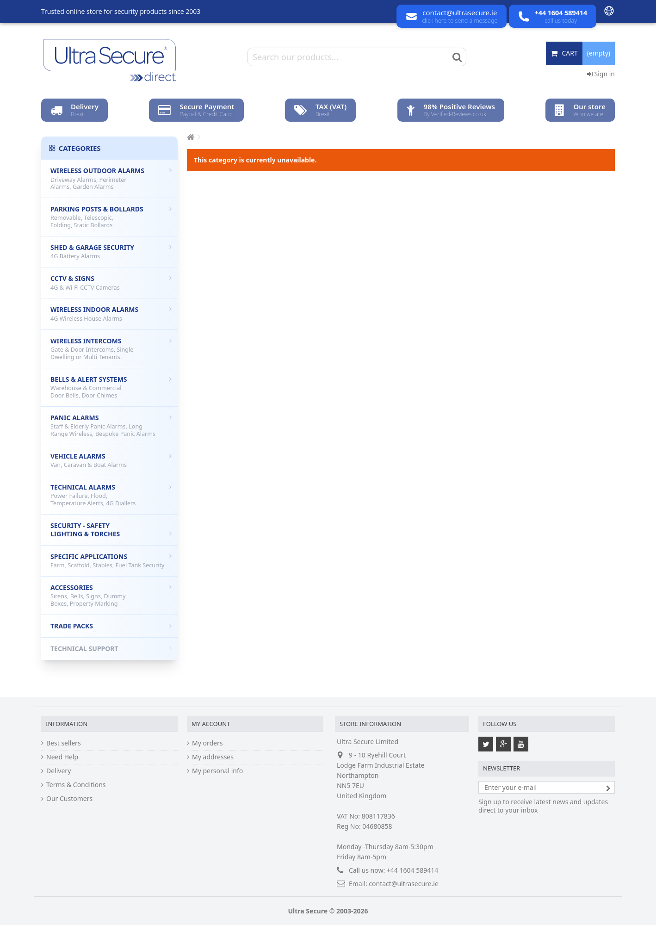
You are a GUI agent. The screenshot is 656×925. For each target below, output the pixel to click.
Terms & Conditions (76, 785)
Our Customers (69, 799)
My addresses (213, 757)
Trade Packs (111, 625)
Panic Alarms (111, 425)
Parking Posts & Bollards (111, 217)
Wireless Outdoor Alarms (111, 178)
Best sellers (63, 743)
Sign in (601, 73)
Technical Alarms (111, 495)
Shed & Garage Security (111, 252)
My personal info (217, 771)
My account (211, 724)
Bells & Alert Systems (111, 387)
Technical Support (111, 648)
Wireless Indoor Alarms (111, 314)
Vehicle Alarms (111, 460)
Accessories (111, 595)
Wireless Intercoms (111, 348)
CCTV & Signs (111, 283)
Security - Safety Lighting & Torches (111, 529)
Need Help (62, 757)
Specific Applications (111, 561)
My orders (207, 743)
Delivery (58, 771)
